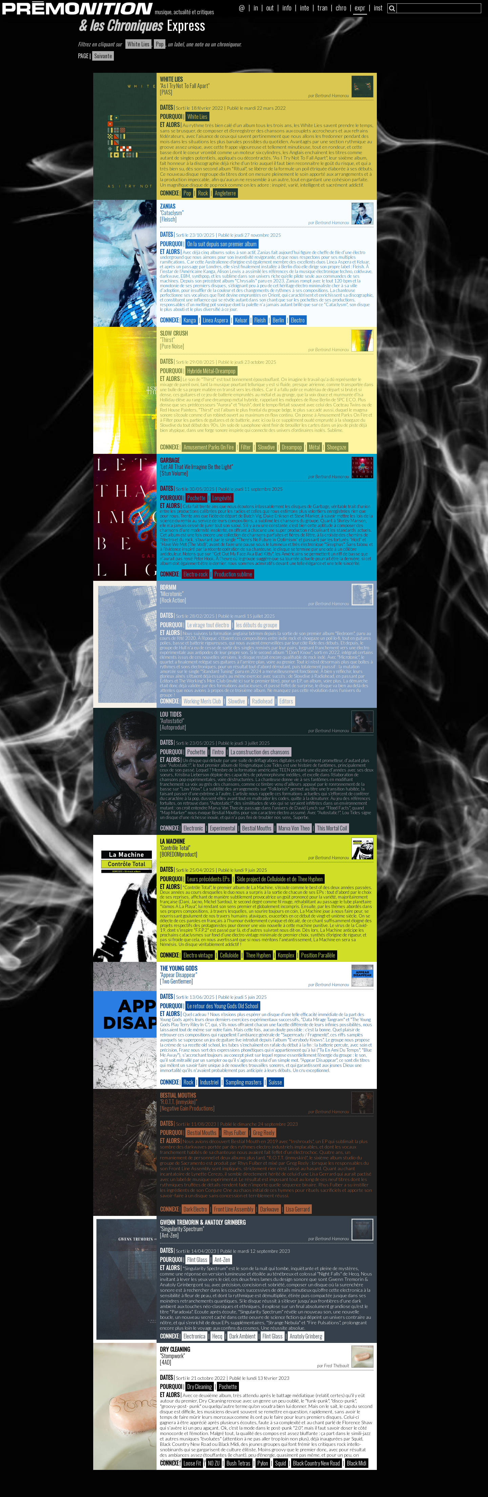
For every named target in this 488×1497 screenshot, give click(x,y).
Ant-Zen (169, 1235)
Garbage (169, 460)
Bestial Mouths (178, 1095)
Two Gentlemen (176, 981)
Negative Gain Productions (187, 1108)
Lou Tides (170, 714)
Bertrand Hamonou (332, 95)
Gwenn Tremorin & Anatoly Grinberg (203, 1222)
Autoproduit (173, 727)
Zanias (167, 206)
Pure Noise (172, 346)
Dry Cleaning (175, 1349)
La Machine (172, 841)
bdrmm (168, 587)
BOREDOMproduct (179, 854)
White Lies (171, 79)
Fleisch (168, 219)
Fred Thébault (336, 1365)
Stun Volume (174, 473)
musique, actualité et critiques (184, 12)
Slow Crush (174, 333)
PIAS (166, 92)
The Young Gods (178, 968)
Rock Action (173, 600)
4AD (166, 1362)
